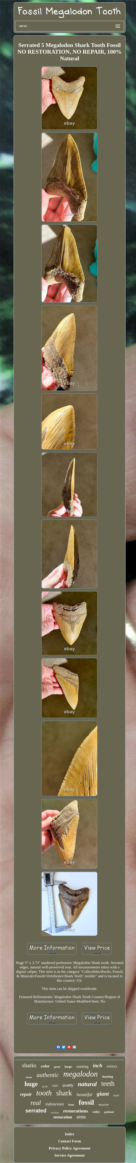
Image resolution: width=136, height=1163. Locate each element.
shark (64, 1093)
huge (31, 1083)
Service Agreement (69, 1155)
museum (104, 1104)
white (81, 1117)
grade (44, 1086)
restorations (75, 1111)
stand (116, 1095)
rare (55, 1085)
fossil (86, 1102)
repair (26, 1094)
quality (68, 1085)
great (57, 1066)
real (35, 1102)
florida (29, 1077)
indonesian (54, 1104)
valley (96, 1112)
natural (87, 1084)
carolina (55, 1112)
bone (71, 1104)
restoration (62, 1117)
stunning (82, 1066)
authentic (48, 1075)
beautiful (84, 1094)
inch (97, 1065)
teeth (107, 1083)
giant (103, 1094)
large (68, 1066)
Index (69, 1134)
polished (109, 1112)
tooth (44, 1093)
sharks (29, 1065)
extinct (112, 1066)
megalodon (80, 1074)
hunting (107, 1076)
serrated (35, 1111)
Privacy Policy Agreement (70, 1148)
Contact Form (69, 1141)
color (45, 1066)
